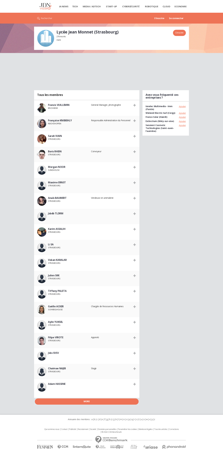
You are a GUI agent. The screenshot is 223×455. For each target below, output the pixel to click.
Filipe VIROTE (55, 337)
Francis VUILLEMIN (59, 105)
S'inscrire (159, 18)
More (87, 401)
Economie (181, 6)
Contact (64, 429)
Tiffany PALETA (57, 291)
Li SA (51, 244)
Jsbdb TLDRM (55, 213)
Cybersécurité (131, 6)
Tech (75, 6)
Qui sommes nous (51, 429)
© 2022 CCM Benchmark (112, 432)
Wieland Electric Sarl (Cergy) (160, 112)
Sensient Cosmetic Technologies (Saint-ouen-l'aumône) (160, 128)
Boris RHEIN (54, 151)
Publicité (72, 429)
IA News (63, 6)
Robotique (151, 6)
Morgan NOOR (56, 167)
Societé (93, 429)
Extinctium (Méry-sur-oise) (160, 121)
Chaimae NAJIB (57, 368)
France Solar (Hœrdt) (156, 116)
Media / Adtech (92, 6)
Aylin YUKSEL (55, 322)
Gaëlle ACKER (56, 306)
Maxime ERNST (57, 182)
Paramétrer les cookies (127, 429)
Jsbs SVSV (53, 353)
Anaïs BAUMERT (57, 198)
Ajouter (182, 106)
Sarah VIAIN (55, 136)
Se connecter (176, 18)
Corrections (174, 429)
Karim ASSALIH (57, 229)
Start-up (111, 6)
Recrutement (83, 429)
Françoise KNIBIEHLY (60, 120)
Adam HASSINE (57, 384)
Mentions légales (145, 429)
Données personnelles (107, 429)
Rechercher (46, 18)
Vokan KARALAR (57, 260)
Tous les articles (160, 429)
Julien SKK (53, 275)
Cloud (166, 6)
